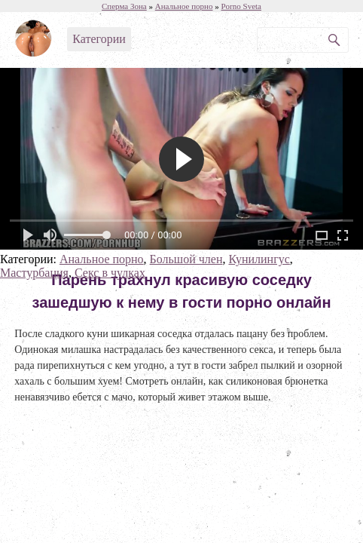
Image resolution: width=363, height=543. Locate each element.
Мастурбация (34, 272)
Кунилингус (258, 259)
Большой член (186, 259)
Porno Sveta (241, 6)
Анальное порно (101, 259)
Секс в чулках (110, 272)
